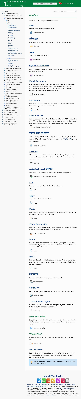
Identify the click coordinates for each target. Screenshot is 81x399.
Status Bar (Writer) (13, 60)
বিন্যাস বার (10, 40)
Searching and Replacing (12, 107)
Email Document (37, 81)
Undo (32, 239)
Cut (31, 182)
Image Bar (10, 45)
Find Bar (10, 32)
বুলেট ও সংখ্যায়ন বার (12, 25)
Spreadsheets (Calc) (9, 110)
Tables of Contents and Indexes (14, 82)
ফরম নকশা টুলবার (11, 37)
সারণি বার (9, 62)
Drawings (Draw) (8, 114)
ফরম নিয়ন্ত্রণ (10, 35)
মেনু (8, 20)
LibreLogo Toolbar (13, 49)
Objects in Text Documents (13, 77)
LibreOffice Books (53, 376)
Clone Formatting (38, 224)
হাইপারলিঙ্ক (33, 274)
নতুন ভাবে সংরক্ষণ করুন (39, 65)
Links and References (11, 103)
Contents (4, 11)
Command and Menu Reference (14, 18)
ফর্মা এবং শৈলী (8, 72)
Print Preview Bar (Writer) (15, 54)
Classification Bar (12, 27)
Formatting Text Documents (13, 70)
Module (9, 6)
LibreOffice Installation (10, 123)
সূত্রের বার (10, 42)
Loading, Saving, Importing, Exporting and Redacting (12, 99)
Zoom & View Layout (40, 301)
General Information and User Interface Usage (13, 16)
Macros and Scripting (10, 121)
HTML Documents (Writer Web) (13, 109)
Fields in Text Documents (13, 84)
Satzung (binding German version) (36, 386)
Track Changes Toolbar (14, 67)
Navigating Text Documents (13, 68)
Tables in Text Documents (13, 75)
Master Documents (11, 102)
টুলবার (9, 22)
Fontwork (10, 34)
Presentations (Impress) (10, 112)
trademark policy (49, 395)
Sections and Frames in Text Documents (12, 80)
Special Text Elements (12, 88)
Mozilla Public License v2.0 (66, 388)
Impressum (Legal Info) (33, 384)
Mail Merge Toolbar (13, 50)
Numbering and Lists (11, 91)
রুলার (9, 57)
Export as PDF (36, 115)
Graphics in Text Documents (13, 74)
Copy (32, 195)
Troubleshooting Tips (11, 96)
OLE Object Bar (12, 52)
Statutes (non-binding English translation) (63, 384)
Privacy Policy (45, 384)
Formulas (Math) (8, 118)
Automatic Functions (11, 89)
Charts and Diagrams (10, 119)
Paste (32, 209)
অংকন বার (9, 29)
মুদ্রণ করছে (8, 105)
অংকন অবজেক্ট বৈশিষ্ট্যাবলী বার (14, 30)
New (31, 25)
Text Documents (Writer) (11, 13)
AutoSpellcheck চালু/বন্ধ (40, 169)
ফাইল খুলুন (33, 38)
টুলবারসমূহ (10, 24)
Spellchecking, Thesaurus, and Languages (13, 94)
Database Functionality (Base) (12, 116)
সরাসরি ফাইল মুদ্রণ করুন (39, 133)
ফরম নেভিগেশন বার (11, 39)
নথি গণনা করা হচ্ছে (9, 86)
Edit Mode (34, 100)
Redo (32, 256)
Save (31, 52)
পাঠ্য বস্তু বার (10, 65)
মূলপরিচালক (34, 287)
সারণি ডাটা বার (10, 63)
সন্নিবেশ (9, 47)
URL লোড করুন (36, 349)
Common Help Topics (10, 125)
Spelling (33, 151)
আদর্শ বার (9, 58)
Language (20, 6)
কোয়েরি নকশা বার (11, 55)
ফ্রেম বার (9, 44)
